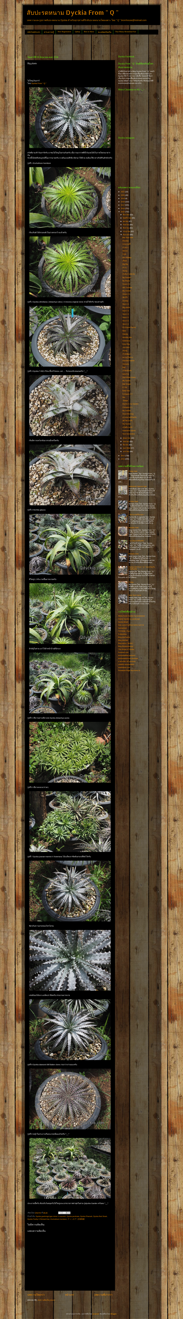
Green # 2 (126, 284)
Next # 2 (126, 314)
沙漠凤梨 (81, 1219)
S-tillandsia (122, 634)
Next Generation (129, 434)
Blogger (113, 1314)
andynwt (95, 1314)
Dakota (125, 334)
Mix (124, 397)
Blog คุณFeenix (124, 637)
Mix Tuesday (127, 287)
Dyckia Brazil (123, 622)
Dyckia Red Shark (100, 1216)
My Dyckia (126, 381)
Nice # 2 (126, 321)
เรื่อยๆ (125, 261)
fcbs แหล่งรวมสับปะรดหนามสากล (131, 625)
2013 (123, 459)
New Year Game (135, 595)
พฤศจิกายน (127, 218)
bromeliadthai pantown (126, 655)
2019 (123, 198)
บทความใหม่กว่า (36, 1294)
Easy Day (126, 344)
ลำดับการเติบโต (129, 274)
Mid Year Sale (128, 237)
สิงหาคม (126, 228)
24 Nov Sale (133, 501)
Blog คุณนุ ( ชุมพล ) (125, 643)
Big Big (125, 264)
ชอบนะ (125, 251)
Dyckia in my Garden (130, 404)
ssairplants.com (124, 667)
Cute (124, 254)
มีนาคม (126, 445)
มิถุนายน (126, 235)
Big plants (126, 307)
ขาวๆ (125, 267)
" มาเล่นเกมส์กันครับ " (137, 541)
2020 (123, 195)
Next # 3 (126, 311)
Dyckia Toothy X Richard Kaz (38, 1219)
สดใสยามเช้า (128, 421)
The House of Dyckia (126, 649)
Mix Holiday (127, 257)
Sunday (125, 301)
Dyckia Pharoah (86, 1216)
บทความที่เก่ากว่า (103, 1294)
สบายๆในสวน (128, 357)
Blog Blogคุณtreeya (125, 646)
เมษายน (126, 441)
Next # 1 (126, 317)
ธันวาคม (126, 215)
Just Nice (126, 347)
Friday (131, 582)
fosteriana (126, 341)
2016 (123, 208)
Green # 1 (126, 294)
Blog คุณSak (123, 640)
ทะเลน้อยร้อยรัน (104, 32)
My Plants (126, 281)
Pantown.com (123, 652)
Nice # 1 (126, 324)
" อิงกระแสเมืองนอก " (136, 515)
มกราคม (126, 451)
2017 (123, 205)
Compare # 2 (127, 394)
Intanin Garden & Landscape (129, 619)
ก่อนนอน (126, 364)
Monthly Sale (134, 528)
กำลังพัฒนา (127, 354)
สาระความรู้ (49, 32)
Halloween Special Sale (138, 486)
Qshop (77, 32)
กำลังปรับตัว (127, 371)
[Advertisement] (71, 44)
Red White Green (129, 377)
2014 (123, 456)
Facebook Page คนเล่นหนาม (129, 670)
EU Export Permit (129, 327)
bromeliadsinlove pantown (128, 658)
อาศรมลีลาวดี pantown (127, 661)
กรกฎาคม (127, 231)
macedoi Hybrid (128, 361)
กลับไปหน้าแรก (33, 32)
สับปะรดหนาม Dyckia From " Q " (73, 12)
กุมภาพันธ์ (127, 448)
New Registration (64, 32)
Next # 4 (126, 304)
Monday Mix (127, 337)
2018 (123, 202)
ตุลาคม (126, 221)
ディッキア (72, 1219)
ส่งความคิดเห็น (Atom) (46, 1300)
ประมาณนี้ (126, 244)
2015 (123, 212)
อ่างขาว (126, 247)
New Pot (126, 374)
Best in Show (89, 32)
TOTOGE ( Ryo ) (124, 631)
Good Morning (128, 414)
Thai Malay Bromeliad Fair (125, 32)
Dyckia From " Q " (38, 83)
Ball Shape (127, 384)
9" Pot (125, 387)
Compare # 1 (127, 407)
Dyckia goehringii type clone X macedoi (51, 1216)
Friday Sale (133, 471)
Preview (126, 241)
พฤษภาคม (127, 438)
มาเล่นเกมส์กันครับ (130, 417)
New (124, 331)
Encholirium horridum (58, 1219)
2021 (123, 192)
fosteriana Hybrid (129, 431)
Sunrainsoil (122, 628)
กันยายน (126, 225)
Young (125, 271)
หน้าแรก (69, 1294)
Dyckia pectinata (73, 1216)
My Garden (127, 277)
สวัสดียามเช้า (128, 427)
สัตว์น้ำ (125, 297)
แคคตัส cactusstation (126, 664)
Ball (124, 367)
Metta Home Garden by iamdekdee (131, 616)
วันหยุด (125, 401)
